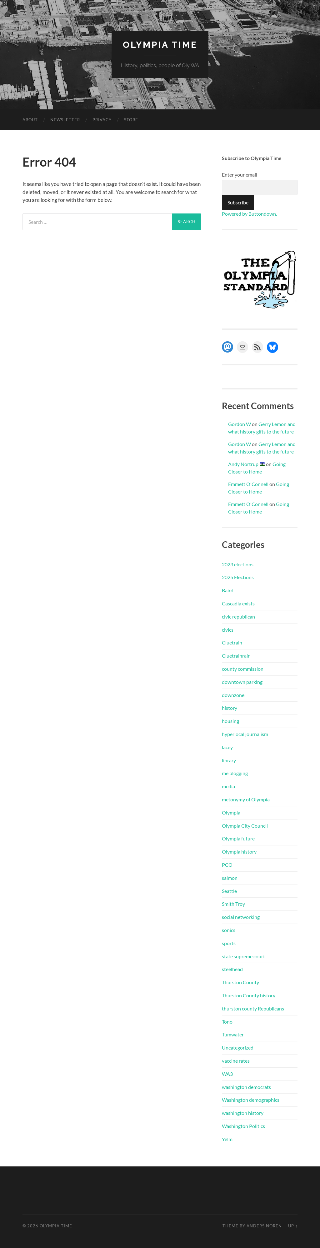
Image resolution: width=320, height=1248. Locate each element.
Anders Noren (264, 1225)
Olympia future (238, 838)
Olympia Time (160, 45)
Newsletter (65, 119)
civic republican (238, 616)
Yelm (227, 1139)
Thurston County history (248, 995)
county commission (242, 669)
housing (230, 721)
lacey (227, 747)
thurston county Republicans (253, 1008)
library (229, 760)
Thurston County (240, 982)
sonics (228, 930)
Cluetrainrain (236, 656)
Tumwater (233, 1034)
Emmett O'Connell (248, 484)
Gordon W (239, 424)
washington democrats (246, 1087)
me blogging (235, 773)
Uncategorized (237, 1047)
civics (227, 630)
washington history (242, 1113)
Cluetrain (232, 642)
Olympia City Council (245, 826)
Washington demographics (250, 1100)
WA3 (227, 1074)
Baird (227, 590)
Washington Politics (243, 1126)
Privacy (102, 119)
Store (131, 119)
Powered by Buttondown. (249, 214)
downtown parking (242, 682)
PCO (227, 865)
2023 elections (237, 564)
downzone (233, 695)
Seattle (229, 891)
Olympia (231, 812)
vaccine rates (236, 1061)
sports (229, 943)
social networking (241, 917)
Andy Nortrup (246, 464)
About (30, 119)
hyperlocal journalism (245, 734)
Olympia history (239, 852)
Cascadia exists (238, 603)
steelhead (232, 969)
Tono (227, 1022)
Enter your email (239, 175)
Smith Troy (233, 904)
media (228, 786)
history (229, 708)
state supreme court (243, 956)
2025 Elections (238, 577)
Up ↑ (293, 1225)
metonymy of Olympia (246, 799)
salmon (230, 878)
